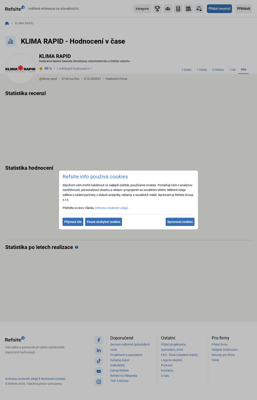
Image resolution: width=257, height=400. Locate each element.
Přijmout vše (73, 222)
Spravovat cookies (180, 222)
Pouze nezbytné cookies (103, 222)
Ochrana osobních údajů (111, 208)
